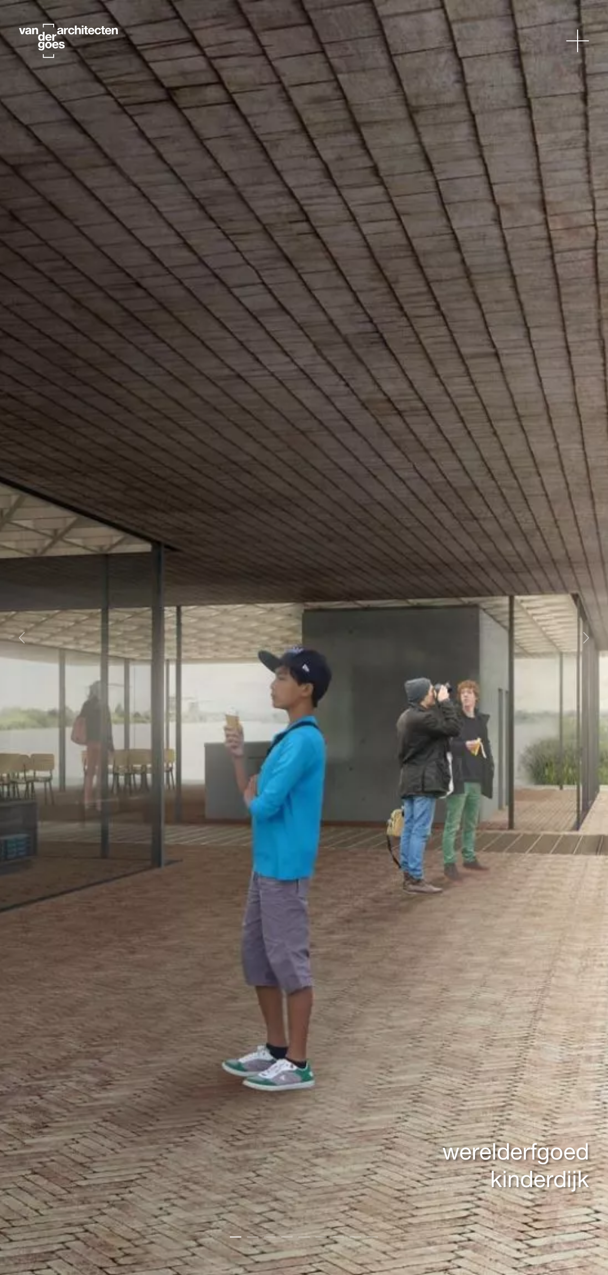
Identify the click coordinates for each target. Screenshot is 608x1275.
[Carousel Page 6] (321, 1237)
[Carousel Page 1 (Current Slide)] (235, 1237)
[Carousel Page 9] (372, 1237)
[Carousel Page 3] (270, 1237)
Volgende (590, 637)
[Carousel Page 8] (355, 1237)
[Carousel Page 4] (287, 1237)
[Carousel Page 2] (252, 1237)
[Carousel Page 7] (338, 1237)
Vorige (26, 637)
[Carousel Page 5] (304, 1237)
